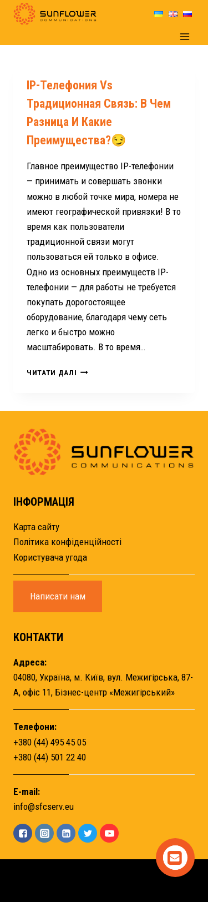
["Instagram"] (44, 833)
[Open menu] (184, 36)
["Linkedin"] (66, 833)
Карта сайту (36, 526)
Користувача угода (50, 557)
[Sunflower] (55, 14)
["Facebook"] (22, 833)
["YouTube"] (109, 833)
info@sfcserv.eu (43, 806)
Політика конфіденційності (67, 541)
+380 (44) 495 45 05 (49, 742)
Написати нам (57, 596)
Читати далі (57, 372)
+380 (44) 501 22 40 (49, 757)
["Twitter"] (87, 833)
